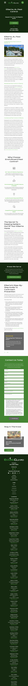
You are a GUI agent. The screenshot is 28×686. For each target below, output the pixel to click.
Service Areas (14, 490)
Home (14, 484)
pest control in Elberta (19, 87)
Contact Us (14, 493)
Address (6, 382)
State (5, 385)
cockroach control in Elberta (18, 328)
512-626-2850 (14, 30)
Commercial (14, 488)
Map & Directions (14, 503)
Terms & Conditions (19, 414)
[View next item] (7, 352)
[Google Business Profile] (12, 468)
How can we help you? (8, 394)
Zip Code (6, 388)
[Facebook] (15, 468)
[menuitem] (14, 475)
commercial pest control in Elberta (11, 149)
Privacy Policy (12, 414)
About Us (14, 492)
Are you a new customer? (9, 391)
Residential (14, 486)
